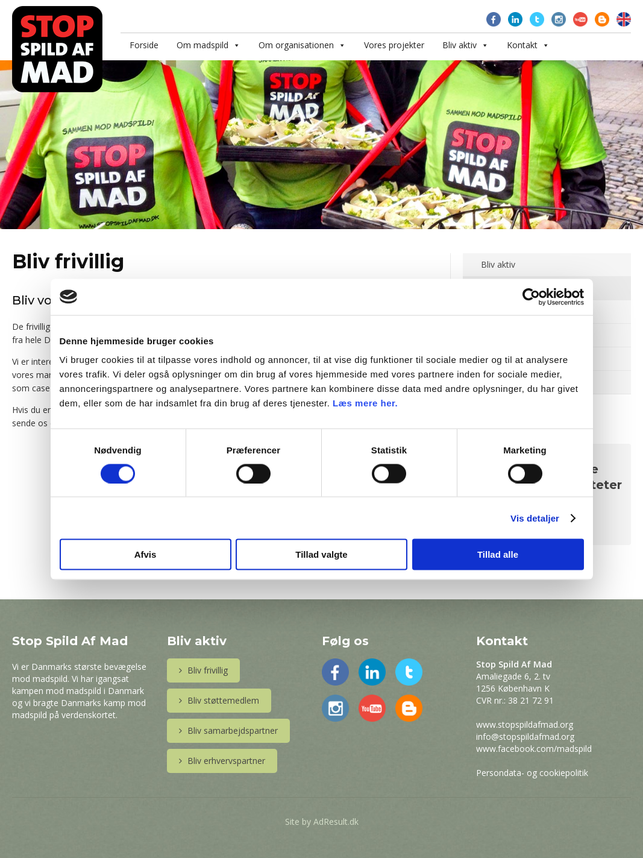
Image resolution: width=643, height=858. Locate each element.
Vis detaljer (534, 518)
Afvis (145, 554)
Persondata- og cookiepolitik (532, 772)
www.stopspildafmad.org (524, 724)
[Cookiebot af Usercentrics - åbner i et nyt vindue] (531, 297)
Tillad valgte (321, 554)
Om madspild (202, 45)
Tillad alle (497, 554)
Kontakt (522, 45)
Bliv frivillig (203, 670)
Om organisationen (296, 45)
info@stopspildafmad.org (525, 736)
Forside (144, 45)
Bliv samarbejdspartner (228, 730)
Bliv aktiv (459, 45)
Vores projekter (394, 45)
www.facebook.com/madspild (534, 748)
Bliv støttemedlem (219, 700)
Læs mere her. (365, 403)
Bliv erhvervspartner (222, 760)
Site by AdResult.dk (322, 821)
